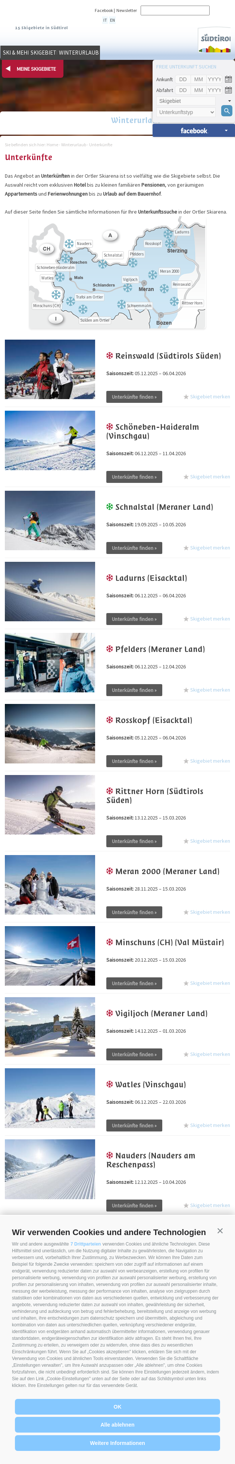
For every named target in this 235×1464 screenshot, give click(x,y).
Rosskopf (153, 243)
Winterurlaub (146, 54)
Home (52, 144)
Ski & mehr (30, 54)
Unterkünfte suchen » (194, 130)
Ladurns (182, 232)
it (104, 19)
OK (118, 1407)
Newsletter (126, 10)
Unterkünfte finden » (134, 396)
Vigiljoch (130, 279)
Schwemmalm (139, 305)
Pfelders (137, 254)
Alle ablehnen (117, 1425)
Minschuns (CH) (47, 305)
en (110, 19)
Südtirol (207, 37)
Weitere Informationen (117, 1443)
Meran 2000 (169, 271)
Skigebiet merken (207, 395)
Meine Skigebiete (36, 68)
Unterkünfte (100, 144)
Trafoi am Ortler (89, 297)
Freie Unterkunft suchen (186, 66)
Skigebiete (87, 54)
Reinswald (182, 284)
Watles (47, 278)
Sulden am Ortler (95, 320)
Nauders (84, 243)
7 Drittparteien (85, 1244)
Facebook (104, 10)
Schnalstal (113, 255)
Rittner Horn (192, 303)
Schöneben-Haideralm (56, 267)
